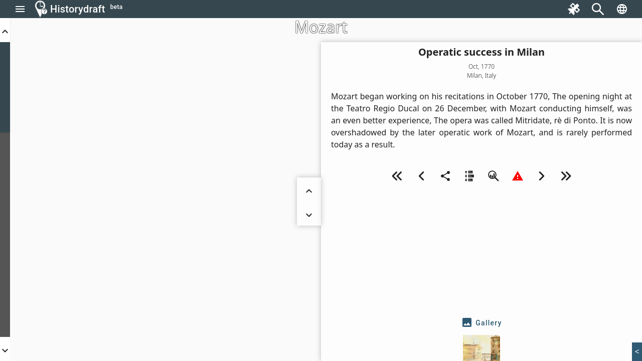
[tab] (481, 323)
